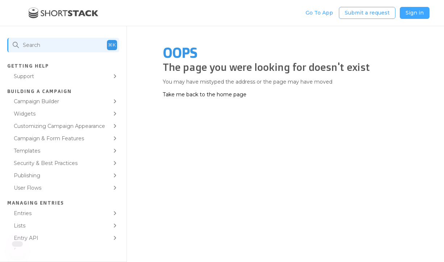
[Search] (63, 45)
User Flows (27, 188)
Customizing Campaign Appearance (59, 126)
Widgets (25, 113)
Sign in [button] (415, 12)
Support (24, 76)
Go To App (319, 12)
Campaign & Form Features (49, 138)
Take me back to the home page (204, 94)
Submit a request (367, 12)
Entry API (26, 238)
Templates (27, 151)
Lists (19, 225)
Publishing (27, 175)
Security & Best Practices (46, 163)
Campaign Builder (36, 101)
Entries (23, 213)
